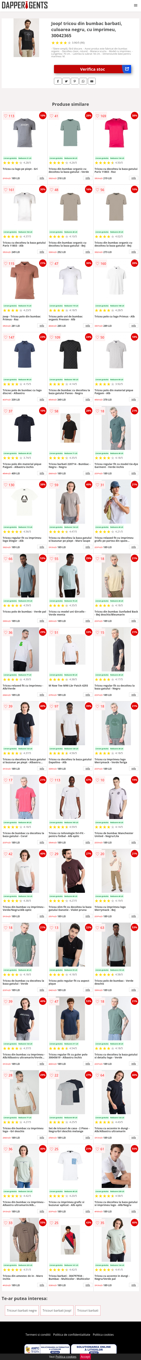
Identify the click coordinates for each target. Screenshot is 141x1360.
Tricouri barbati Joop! (57, 1310)
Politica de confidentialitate (71, 1335)
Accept (85, 1357)
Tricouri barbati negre (22, 1310)
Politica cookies (103, 1335)
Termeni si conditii (38, 1335)
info (42, 178)
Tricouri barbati (87, 1310)
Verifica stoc (105, 69)
